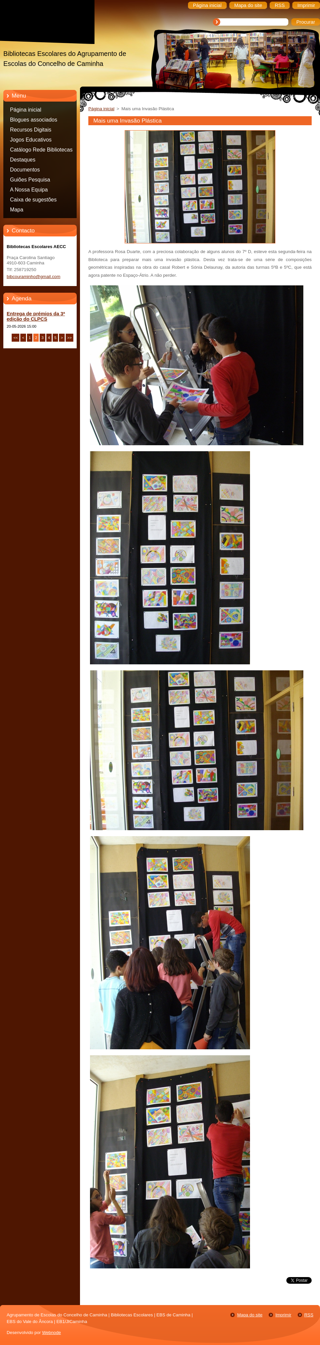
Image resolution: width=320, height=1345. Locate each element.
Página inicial (25, 110)
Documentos (25, 169)
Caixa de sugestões (33, 199)
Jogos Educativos (31, 140)
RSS (308, 1314)
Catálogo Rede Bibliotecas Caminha (41, 151)
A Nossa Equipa (29, 189)
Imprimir (283, 1314)
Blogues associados (33, 120)
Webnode (51, 1332)
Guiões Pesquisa (30, 179)
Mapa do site (249, 1314)
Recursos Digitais (30, 130)
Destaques (22, 160)
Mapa (16, 209)
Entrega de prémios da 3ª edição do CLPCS (36, 316)
